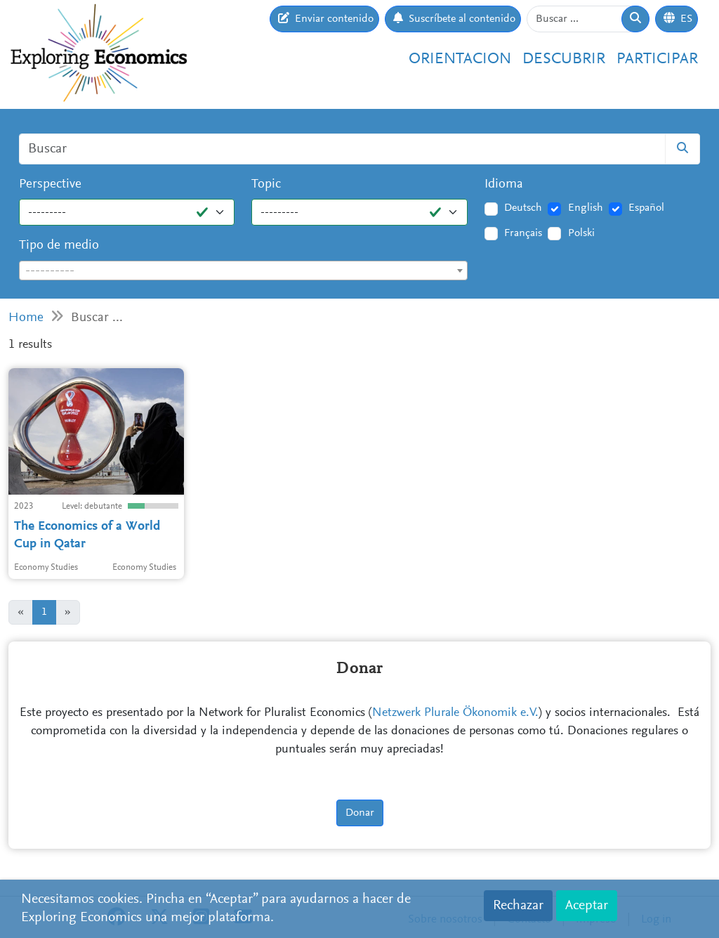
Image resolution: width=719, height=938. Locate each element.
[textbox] (243, 271)
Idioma (503, 184)
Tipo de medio (59, 245)
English (585, 208)
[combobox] (243, 270)
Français (523, 233)
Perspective (50, 184)
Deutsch (523, 208)
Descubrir (563, 59)
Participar (657, 59)
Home (26, 318)
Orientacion (460, 59)
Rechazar (518, 906)
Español (646, 208)
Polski (581, 233)
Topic (266, 184)
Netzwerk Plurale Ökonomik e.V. (455, 713)
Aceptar (586, 906)
